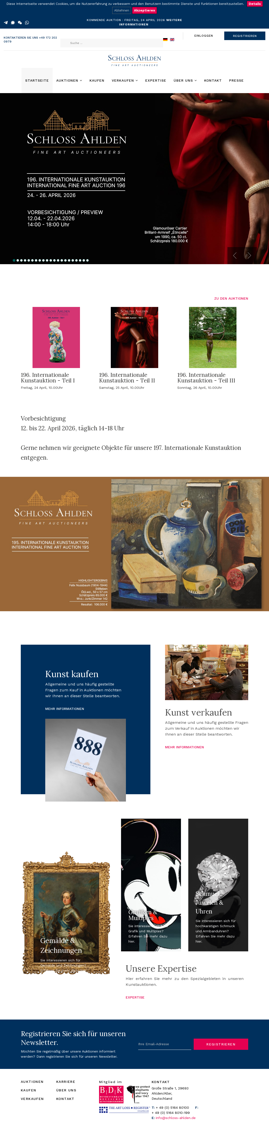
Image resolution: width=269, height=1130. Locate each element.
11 (50, 260)
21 (87, 260)
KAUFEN (28, 1090)
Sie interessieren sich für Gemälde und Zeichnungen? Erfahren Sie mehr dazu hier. (63, 965)
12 (54, 260)
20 (83, 260)
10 (47, 260)
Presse (236, 80)
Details (255, 4)
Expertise (155, 80)
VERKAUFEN (32, 1099)
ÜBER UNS (66, 1090)
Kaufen (97, 80)
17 (72, 260)
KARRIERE (65, 1082)
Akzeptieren (144, 10)
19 (80, 260)
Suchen (70, 34)
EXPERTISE (135, 997)
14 (61, 260)
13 (58, 260)
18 (76, 260)
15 (65, 260)
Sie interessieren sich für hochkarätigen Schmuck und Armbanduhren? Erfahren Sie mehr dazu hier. (216, 931)
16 (69, 260)
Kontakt (213, 80)
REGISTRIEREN (245, 36)
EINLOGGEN (203, 35)
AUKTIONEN (32, 1082)
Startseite (37, 80)
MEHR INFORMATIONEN (64, 709)
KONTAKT (65, 1099)
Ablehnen (121, 10)
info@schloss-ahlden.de (176, 1118)
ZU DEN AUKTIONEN (231, 298)
